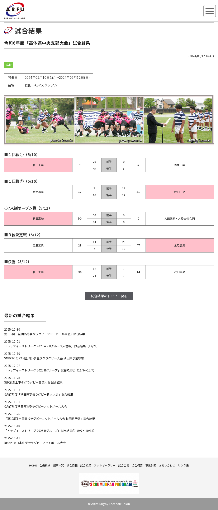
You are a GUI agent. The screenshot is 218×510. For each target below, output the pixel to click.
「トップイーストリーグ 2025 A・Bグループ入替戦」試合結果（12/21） (51, 346)
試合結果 (85, 465)
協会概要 (137, 465)
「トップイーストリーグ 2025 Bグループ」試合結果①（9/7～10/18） (50, 431)
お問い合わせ (167, 465)
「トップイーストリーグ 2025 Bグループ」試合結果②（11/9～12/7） (50, 370)
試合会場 (123, 465)
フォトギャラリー (104, 465)
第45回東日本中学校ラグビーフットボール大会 (35, 443)
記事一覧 (58, 465)
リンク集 (183, 465)
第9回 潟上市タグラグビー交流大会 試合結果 (33, 382)
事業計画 (150, 465)
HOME (33, 465)
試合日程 (72, 465)
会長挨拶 (44, 465)
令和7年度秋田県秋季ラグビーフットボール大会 (35, 406)
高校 (9, 65)
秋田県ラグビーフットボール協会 (24, 18)
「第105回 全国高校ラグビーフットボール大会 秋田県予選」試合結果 (49, 418)
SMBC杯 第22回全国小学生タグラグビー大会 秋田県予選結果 (44, 358)
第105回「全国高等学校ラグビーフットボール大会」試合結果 (44, 334)
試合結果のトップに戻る (109, 295)
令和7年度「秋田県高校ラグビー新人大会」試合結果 (38, 394)
